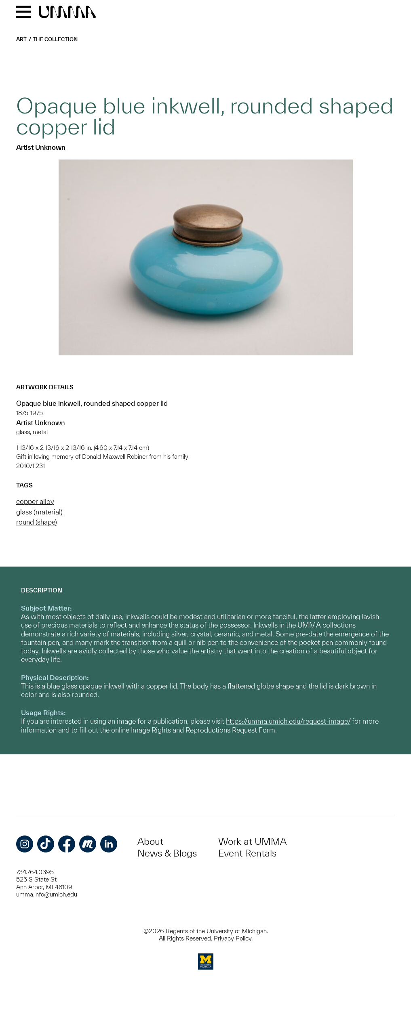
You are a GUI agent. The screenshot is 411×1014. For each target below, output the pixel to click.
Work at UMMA (252, 841)
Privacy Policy (232, 938)
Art (21, 39)
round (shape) (36, 522)
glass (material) (39, 512)
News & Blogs (167, 853)
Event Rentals (247, 853)
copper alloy (35, 501)
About (150, 841)
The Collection (55, 39)
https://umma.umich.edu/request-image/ (288, 721)
